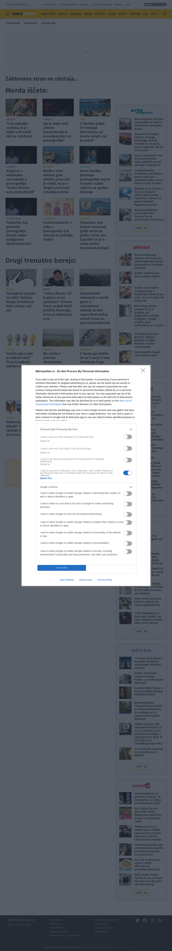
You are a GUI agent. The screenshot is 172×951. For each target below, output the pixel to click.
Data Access (85, 579)
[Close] (144, 371)
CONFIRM (61, 567)
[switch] (127, 437)
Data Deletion (67, 579)
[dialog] (86, 475)
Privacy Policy (105, 579)
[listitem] (86, 429)
